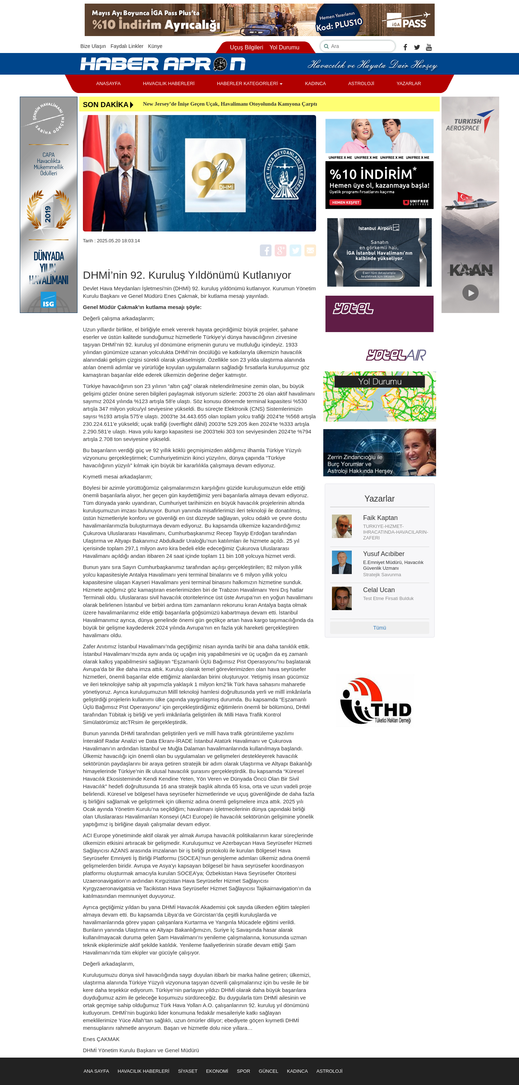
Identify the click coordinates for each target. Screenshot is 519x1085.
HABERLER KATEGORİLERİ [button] (250, 83)
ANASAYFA (108, 83)
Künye (155, 46)
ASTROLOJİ (361, 83)
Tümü (379, 628)
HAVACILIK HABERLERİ (169, 83)
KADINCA (315, 83)
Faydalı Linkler (127, 46)
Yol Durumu (285, 47)
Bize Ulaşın (93, 46)
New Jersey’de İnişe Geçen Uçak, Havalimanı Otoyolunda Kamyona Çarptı (230, 104)
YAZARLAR (408, 83)
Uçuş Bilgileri (246, 47)
